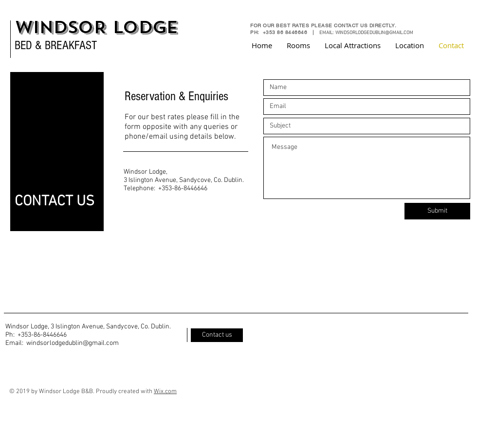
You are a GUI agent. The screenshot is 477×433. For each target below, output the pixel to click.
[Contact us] (217, 335)
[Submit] (437, 211)
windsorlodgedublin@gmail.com (72, 343)
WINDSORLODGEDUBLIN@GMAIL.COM (374, 33)
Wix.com (165, 392)
